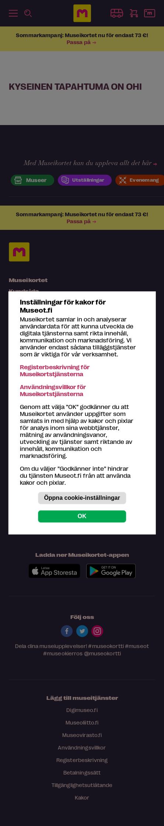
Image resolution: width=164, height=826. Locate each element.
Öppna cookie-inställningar (82, 498)
